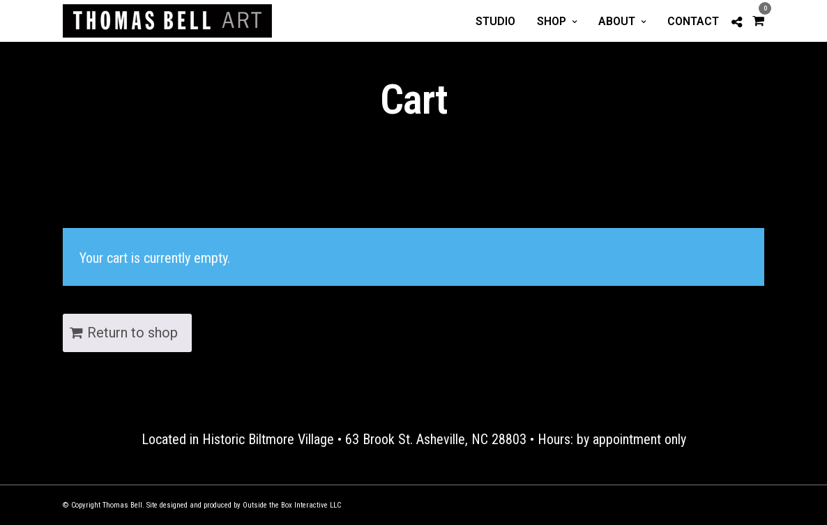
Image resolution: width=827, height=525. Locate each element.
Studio (495, 21)
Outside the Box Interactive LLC (292, 505)
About (616, 21)
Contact (693, 21)
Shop (551, 21)
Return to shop (132, 332)
